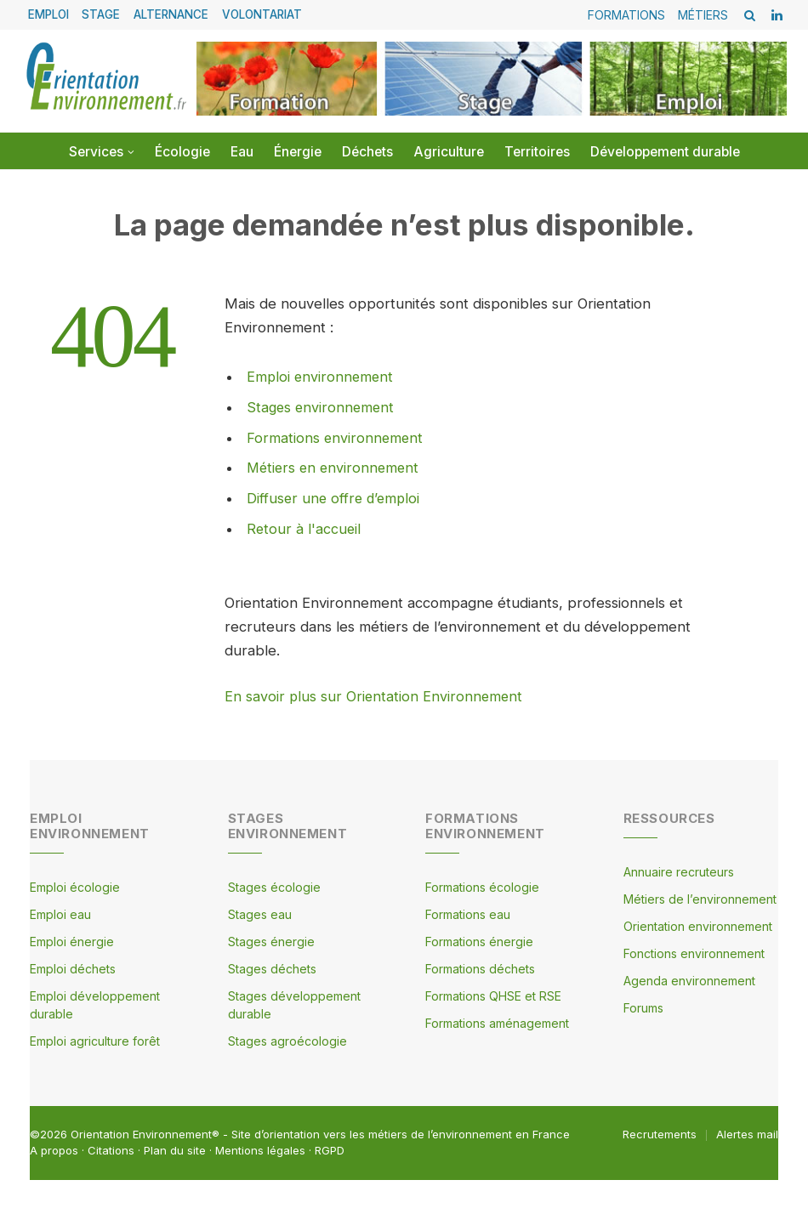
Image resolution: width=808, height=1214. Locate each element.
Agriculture (448, 152)
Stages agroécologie (287, 1039)
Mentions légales (260, 1148)
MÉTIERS (703, 15)
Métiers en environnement (335, 467)
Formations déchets (480, 967)
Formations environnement (336, 436)
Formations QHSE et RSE (493, 994)
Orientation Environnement (141, 1132)
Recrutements (660, 1132)
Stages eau (260, 912)
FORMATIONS (626, 15)
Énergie (297, 152)
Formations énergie (479, 940)
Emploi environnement (321, 376)
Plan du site (175, 1148)
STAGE (101, 14)
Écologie (182, 152)
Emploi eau (60, 912)
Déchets (367, 152)
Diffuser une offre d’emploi (335, 497)
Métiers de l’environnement (700, 897)
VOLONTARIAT (262, 14)
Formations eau (467, 912)
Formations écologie (482, 885)
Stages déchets (272, 967)
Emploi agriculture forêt (95, 1039)
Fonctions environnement (694, 952)
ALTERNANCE (171, 14)
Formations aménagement (497, 1021)
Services (96, 152)
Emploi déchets (73, 967)
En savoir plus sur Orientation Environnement (375, 694)
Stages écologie (274, 885)
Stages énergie (271, 940)
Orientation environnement (697, 924)
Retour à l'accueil (304, 527)
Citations (111, 1148)
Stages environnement (322, 407)
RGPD (329, 1148)
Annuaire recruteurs (678, 870)
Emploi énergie (72, 940)
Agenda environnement (689, 979)
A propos (54, 1148)
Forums (643, 1006)
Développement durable (665, 152)
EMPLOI (48, 14)
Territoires (537, 152)
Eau (241, 152)
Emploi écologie (75, 885)
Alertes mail (747, 1132)
